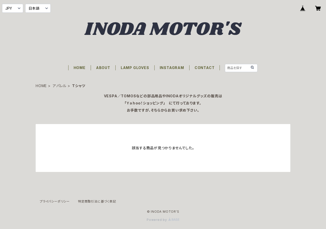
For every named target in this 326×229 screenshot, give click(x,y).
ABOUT (103, 67)
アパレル (59, 86)
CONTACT (205, 67)
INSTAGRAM (172, 67)
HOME (80, 67)
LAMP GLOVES (135, 67)
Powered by (163, 220)
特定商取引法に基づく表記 (97, 201)
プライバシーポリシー (55, 201)
